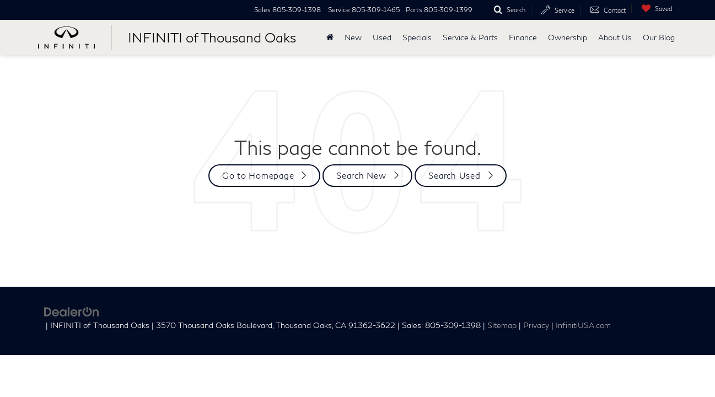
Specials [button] (417, 37)
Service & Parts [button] (470, 37)
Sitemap (502, 325)
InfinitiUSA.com (583, 325)
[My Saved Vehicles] (654, 8)
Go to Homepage (258, 175)
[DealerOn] (72, 310)
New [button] (353, 37)
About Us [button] (615, 37)
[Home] (330, 37)
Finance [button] (523, 37)
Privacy (536, 325)
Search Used (454, 175)
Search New (361, 175)
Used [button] (382, 37)
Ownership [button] (567, 37)
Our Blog (659, 37)
